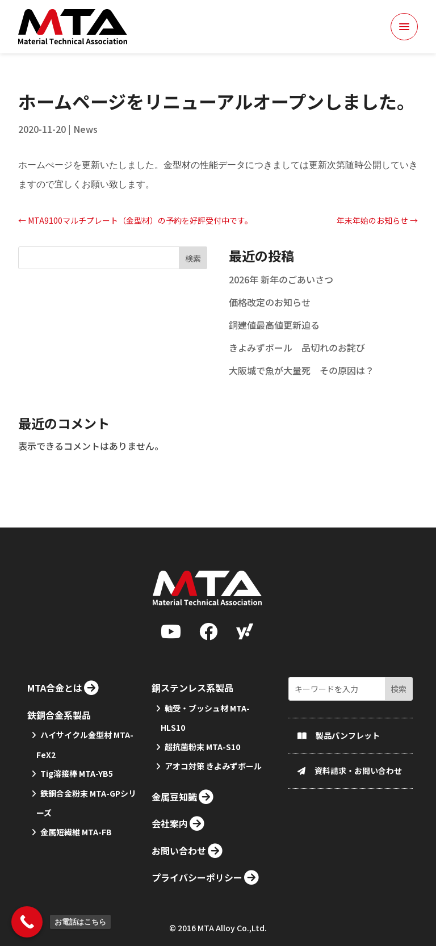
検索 (193, 276)
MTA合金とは (54, 748)
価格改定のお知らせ (270, 320)
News (85, 146)
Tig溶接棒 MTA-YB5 (76, 834)
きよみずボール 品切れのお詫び (297, 365)
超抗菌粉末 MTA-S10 (202, 807)
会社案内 (170, 884)
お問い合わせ (179, 911)
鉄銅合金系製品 (59, 775)
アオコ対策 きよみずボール (213, 826)
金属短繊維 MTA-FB (76, 892)
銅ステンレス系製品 (192, 748)
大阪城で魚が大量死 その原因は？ (301, 388)
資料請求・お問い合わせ (358, 831)
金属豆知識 (174, 857)
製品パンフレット (348, 796)
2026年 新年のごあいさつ (281, 297)
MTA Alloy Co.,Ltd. (232, 930)
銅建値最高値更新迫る (274, 342)
